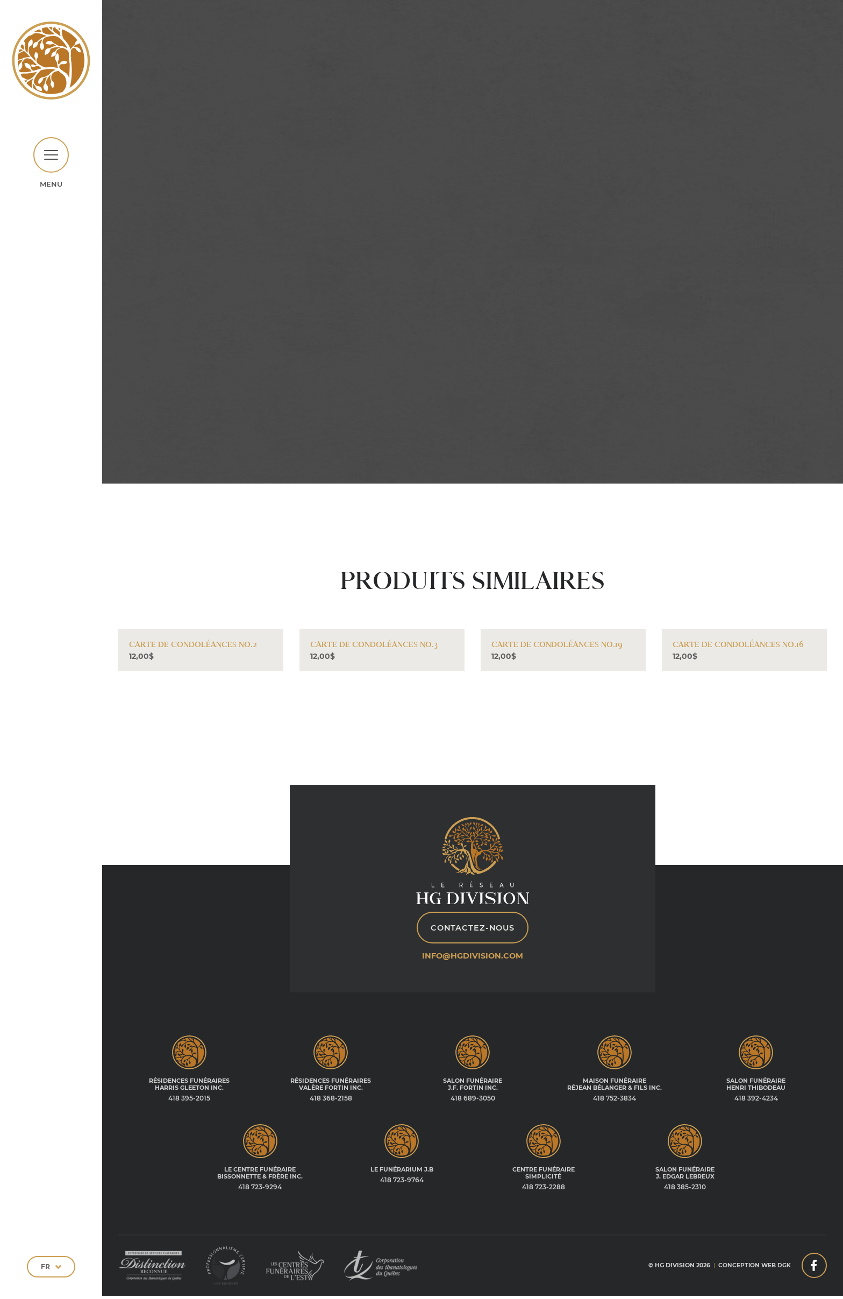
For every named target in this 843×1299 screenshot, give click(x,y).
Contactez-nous (473, 931)
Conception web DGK (752, 1269)
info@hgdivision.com (472, 959)
